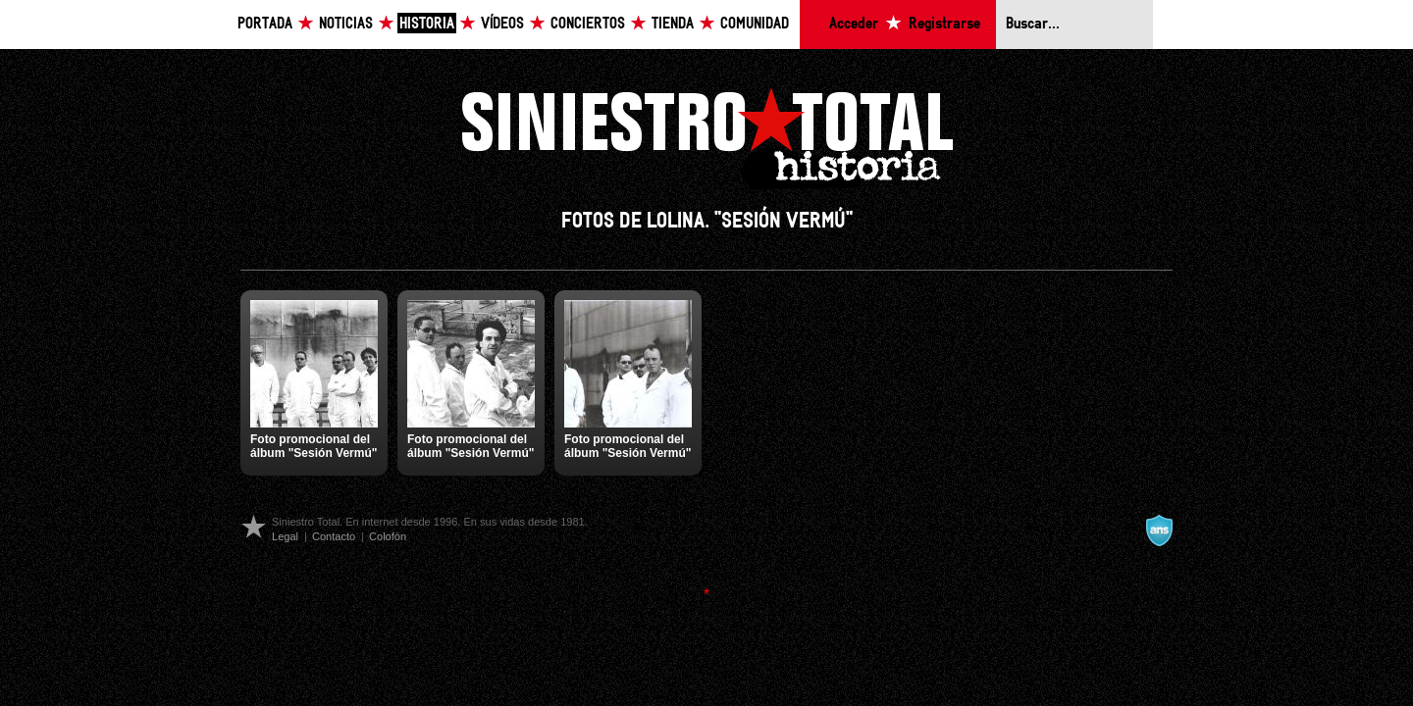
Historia (426, 24)
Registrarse (944, 24)
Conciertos (587, 24)
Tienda (673, 24)
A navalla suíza (1159, 530)
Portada (264, 24)
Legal (285, 536)
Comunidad (754, 24)
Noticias (346, 24)
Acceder (853, 24)
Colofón (387, 536)
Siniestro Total (706, 135)
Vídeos (502, 24)
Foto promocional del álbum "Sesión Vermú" (313, 446)
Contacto (333, 536)
